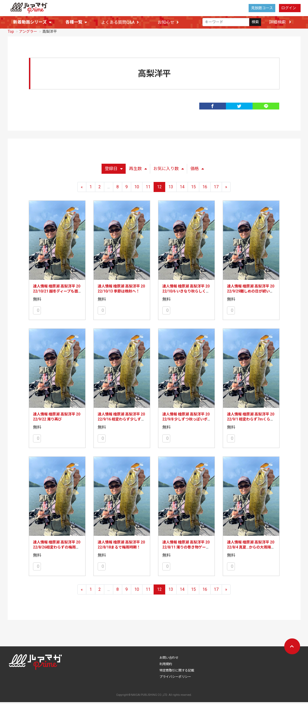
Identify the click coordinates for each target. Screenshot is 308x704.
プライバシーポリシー (175, 678)
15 (193, 188)
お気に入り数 (168, 170)
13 (170, 188)
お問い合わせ (168, 659)
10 (136, 188)
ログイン (288, 8)
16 (204, 188)
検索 (255, 22)
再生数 (138, 170)
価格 (197, 170)
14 (182, 188)
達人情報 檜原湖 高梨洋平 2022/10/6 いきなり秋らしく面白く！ (186, 293)
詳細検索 (280, 22)
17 (216, 188)
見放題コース (262, 8)
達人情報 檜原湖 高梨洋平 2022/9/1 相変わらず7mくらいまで (250, 421)
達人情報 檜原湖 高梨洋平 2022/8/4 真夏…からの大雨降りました (251, 549)
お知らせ (168, 22)
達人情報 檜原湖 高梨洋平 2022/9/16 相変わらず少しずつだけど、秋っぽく (121, 421)
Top (11, 33)
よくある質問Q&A (120, 22)
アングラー (28, 33)
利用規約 (165, 666)
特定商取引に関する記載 (176, 672)
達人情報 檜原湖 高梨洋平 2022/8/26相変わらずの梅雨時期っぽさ (56, 549)
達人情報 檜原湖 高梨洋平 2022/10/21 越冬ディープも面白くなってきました (56, 293)
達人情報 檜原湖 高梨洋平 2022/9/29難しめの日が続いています (250, 293)
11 (148, 188)
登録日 (114, 170)
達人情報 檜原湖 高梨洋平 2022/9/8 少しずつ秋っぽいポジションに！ (186, 421)
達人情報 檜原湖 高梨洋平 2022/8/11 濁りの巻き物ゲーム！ (186, 549)
